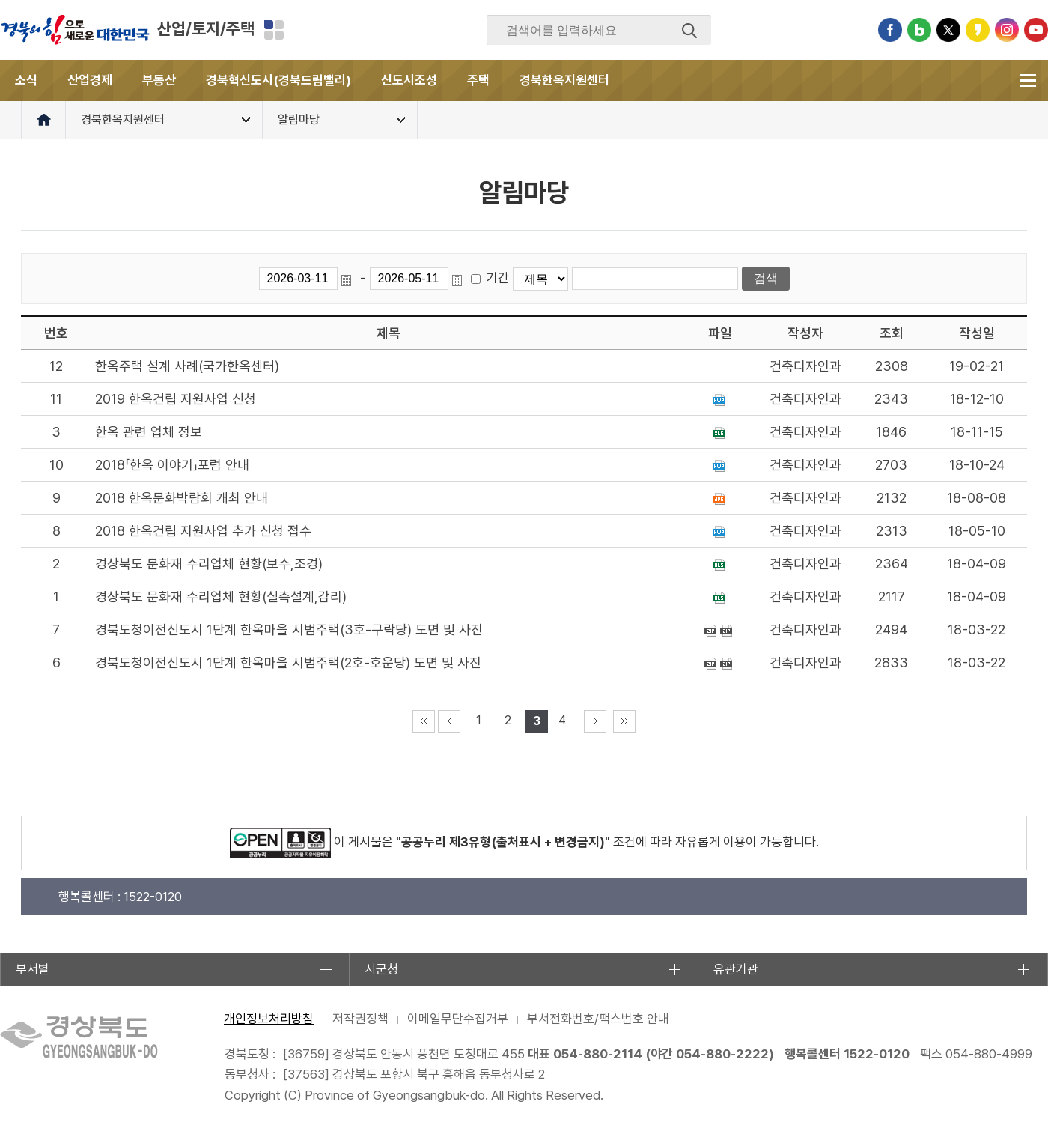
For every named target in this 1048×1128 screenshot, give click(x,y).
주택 (478, 80)
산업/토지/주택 (206, 28)
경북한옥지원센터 (564, 80)
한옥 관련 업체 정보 (148, 432)
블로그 (919, 30)
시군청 (381, 969)
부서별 (32, 969)
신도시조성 (409, 80)
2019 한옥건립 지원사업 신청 (175, 399)
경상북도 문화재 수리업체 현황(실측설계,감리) (221, 596)
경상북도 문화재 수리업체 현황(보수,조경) (209, 563)
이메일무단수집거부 (457, 1018)
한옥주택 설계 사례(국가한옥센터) (187, 366)
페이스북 (890, 30)
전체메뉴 (1027, 80)
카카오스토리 (978, 30)
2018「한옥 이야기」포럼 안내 (172, 465)
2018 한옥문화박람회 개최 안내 (181, 498)
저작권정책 (360, 1018)
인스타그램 (1007, 30)
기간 (498, 277)
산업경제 (89, 80)
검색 (689, 30)
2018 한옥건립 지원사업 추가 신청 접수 (203, 531)
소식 (26, 80)
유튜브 (1036, 30)
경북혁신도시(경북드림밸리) (278, 80)
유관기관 (735, 969)
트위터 (948, 30)
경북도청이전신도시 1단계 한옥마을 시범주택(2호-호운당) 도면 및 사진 (288, 662)
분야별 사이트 (274, 30)
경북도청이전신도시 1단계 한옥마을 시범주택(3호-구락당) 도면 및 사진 (289, 629)
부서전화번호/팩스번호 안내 (598, 1018)
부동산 (159, 80)
